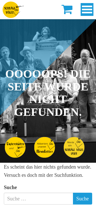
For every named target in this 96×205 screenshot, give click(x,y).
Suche (10, 187)
